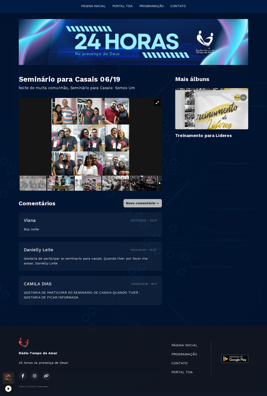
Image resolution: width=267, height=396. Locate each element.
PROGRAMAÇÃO (151, 6)
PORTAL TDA (122, 6)
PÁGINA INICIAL (93, 6)
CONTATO (178, 6)
